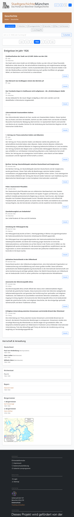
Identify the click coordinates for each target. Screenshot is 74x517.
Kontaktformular (18, 460)
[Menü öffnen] (70, 5)
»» (47, 42)
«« (27, 42)
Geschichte (14, 19)
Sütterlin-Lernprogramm (21, 468)
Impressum (16, 463)
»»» (52, 42)
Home (7, 19)
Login (14, 479)
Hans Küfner (8, 411)
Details (65, 76)
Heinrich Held (8, 388)
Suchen (66, 35)
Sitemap (15, 482)
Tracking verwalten (18, 505)
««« (21, 42)
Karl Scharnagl (9, 404)
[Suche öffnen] (65, 5)
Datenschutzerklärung (20, 466)
